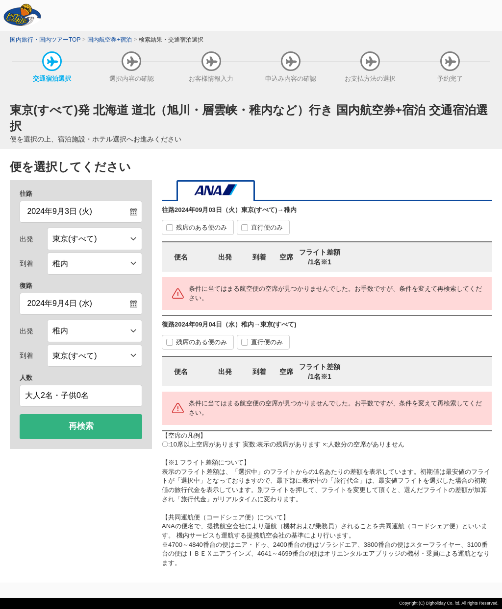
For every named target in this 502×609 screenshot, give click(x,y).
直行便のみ (267, 227)
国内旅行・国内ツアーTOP (45, 39)
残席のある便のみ (201, 227)
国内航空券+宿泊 (109, 39)
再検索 (81, 426)
